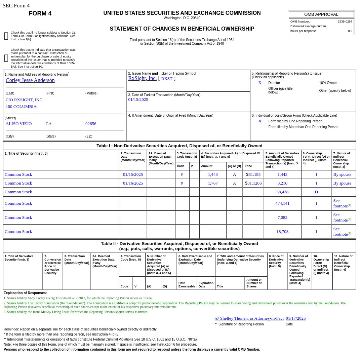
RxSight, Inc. (142, 78)
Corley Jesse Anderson (30, 80)
